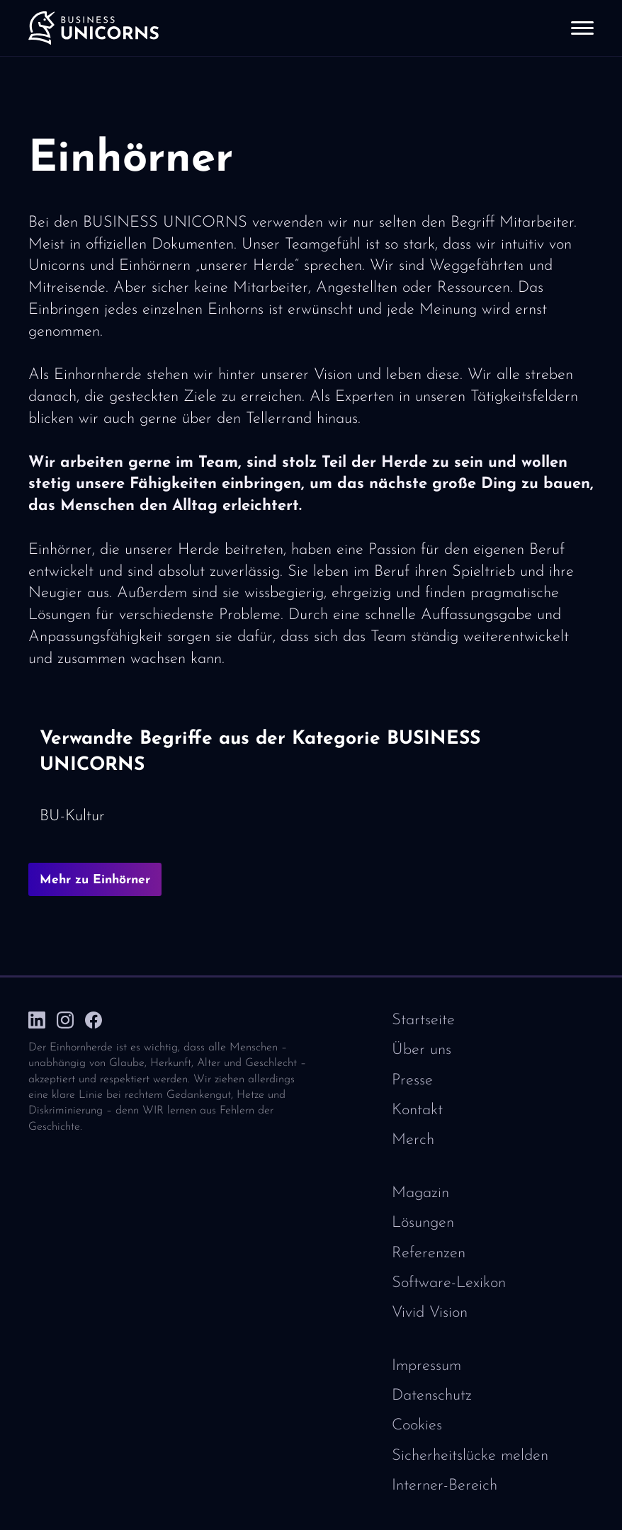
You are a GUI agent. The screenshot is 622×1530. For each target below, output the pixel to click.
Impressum (426, 1366)
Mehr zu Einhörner (95, 880)
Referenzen (428, 1253)
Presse (412, 1080)
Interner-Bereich (444, 1486)
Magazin (420, 1193)
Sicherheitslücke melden (470, 1456)
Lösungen (423, 1223)
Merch (413, 1140)
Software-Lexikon (449, 1283)
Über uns (421, 1050)
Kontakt (417, 1110)
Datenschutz (432, 1396)
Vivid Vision (430, 1313)
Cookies (417, 1425)
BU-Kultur (72, 816)
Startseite (423, 1020)
